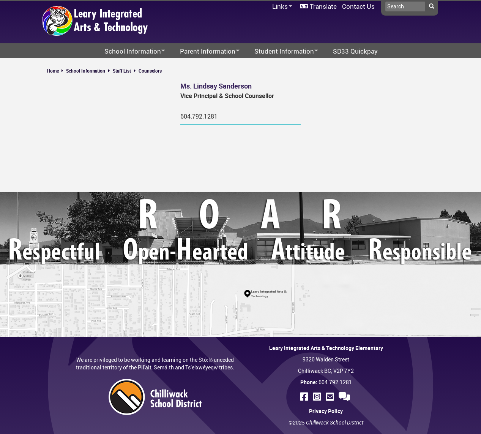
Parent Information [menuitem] (205, 51)
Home (53, 71)
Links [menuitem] (281, 6)
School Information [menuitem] (130, 51)
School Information (85, 71)
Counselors (150, 71)
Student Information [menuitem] (281, 51)
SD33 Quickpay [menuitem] (355, 51)
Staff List (122, 71)
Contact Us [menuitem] (358, 6)
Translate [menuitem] (323, 6)
